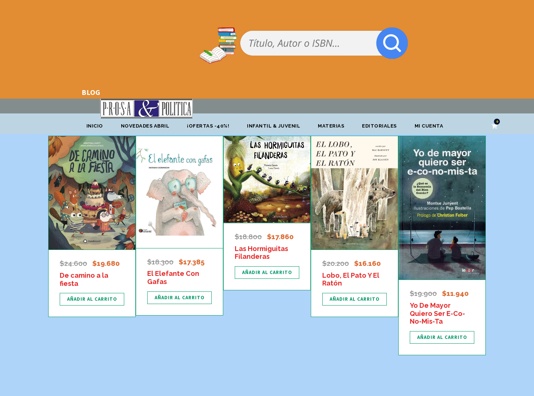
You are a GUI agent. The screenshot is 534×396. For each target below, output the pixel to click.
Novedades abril (145, 126)
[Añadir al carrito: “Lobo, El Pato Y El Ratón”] (354, 299)
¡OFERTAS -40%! (208, 126)
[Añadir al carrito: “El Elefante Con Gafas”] (179, 297)
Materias (331, 126)
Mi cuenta (429, 126)
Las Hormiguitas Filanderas (261, 253)
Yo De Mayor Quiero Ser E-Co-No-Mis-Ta (437, 313)
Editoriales (379, 126)
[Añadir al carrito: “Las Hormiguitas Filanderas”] (267, 272)
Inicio (94, 126)
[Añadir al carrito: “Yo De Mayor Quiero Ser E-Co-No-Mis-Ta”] (442, 337)
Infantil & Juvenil (273, 126)
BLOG (91, 92)
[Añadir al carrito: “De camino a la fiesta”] (92, 299)
